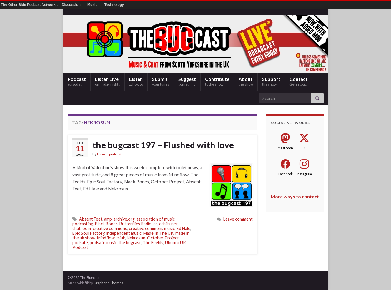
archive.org (124, 219)
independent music (124, 233)
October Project (163, 237)
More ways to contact (295, 196)
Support (271, 81)
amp (108, 219)
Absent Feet (90, 219)
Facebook (285, 174)
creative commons (110, 228)
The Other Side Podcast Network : (30, 5)
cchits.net (168, 223)
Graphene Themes (108, 283)
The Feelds (153, 242)
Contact (299, 81)
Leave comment (238, 219)
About (246, 81)
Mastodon (285, 148)
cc (155, 223)
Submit (160, 81)
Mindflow (106, 237)
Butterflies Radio (135, 223)
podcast (115, 154)
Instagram (304, 174)
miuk (121, 237)
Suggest (187, 81)
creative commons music (152, 228)
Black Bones (106, 223)
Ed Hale (183, 228)
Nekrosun (136, 237)
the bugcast (130, 242)
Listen (136, 81)
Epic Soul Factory (88, 233)
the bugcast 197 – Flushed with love (163, 145)
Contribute (217, 81)
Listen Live (107, 81)
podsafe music (103, 242)
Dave (101, 154)
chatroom (81, 228)
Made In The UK (158, 233)
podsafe (80, 242)
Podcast (77, 81)
